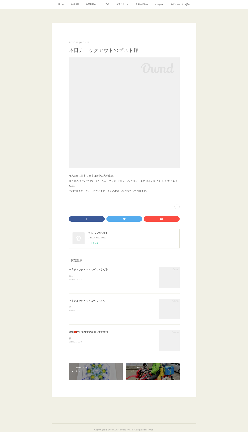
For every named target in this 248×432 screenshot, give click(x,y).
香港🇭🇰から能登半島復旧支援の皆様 (88, 332)
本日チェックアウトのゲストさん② (88, 269)
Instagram (159, 4)
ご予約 (106, 4)
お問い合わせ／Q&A (180, 4)
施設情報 (75, 4)
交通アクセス (122, 4)
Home (61, 4)
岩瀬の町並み (142, 4)
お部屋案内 (91, 4)
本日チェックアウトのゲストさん (87, 300)
